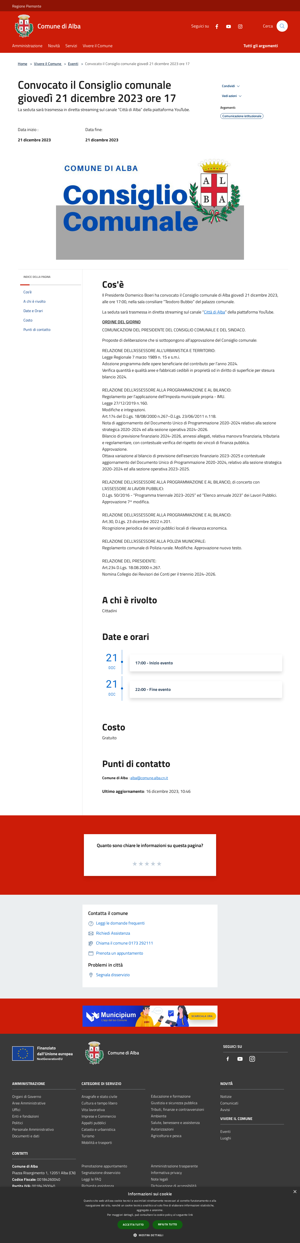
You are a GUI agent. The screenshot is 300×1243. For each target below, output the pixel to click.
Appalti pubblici (94, 1123)
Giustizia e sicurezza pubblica (174, 1103)
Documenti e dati (25, 1136)
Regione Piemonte (26, 6)
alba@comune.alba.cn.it (149, 778)
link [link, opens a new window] (190, 1214)
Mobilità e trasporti (97, 1142)
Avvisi (225, 1109)
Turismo (88, 1136)
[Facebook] (215, 26)
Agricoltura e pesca (166, 1135)
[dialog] (150, 1215)
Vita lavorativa (93, 1109)
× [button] (294, 1192)
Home (22, 63)
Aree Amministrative (28, 1103)
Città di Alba (214, 312)
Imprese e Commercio (99, 1116)
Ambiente (158, 1116)
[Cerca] (282, 26)
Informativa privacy (166, 1172)
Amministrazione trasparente (174, 1166)
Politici (17, 1123)
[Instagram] (238, 26)
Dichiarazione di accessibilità (173, 1186)
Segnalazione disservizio (101, 1172)
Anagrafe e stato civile (99, 1096)
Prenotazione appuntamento (104, 1166)
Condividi (231, 86)
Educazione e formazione (171, 1096)
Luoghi (225, 1138)
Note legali (159, 1179)
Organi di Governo (26, 1096)
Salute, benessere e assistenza (175, 1122)
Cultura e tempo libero (99, 1103)
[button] (150, 1235)
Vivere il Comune (48, 63)
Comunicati (229, 1103)
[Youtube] (226, 26)
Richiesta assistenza (98, 1186)
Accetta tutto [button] (133, 1224)
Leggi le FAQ (91, 1179)
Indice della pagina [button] (36, 277)
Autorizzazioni (162, 1129)
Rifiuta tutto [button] (167, 1224)
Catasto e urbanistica (98, 1129)
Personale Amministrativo (33, 1129)
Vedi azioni (232, 96)
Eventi (73, 63)
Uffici (16, 1109)
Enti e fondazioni (25, 1116)
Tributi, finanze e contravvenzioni (177, 1109)
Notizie (226, 1096)
